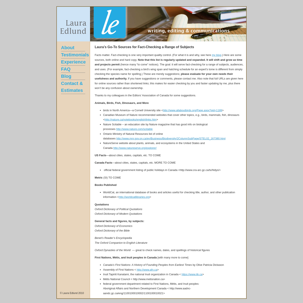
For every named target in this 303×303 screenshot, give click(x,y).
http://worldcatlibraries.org (134, 196)
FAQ (65, 69)
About (67, 47)
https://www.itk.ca (192, 274)
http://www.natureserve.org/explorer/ (135, 148)
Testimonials (75, 54)
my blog (216, 55)
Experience (73, 62)
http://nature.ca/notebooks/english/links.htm (130, 119)
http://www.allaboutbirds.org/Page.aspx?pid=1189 (192, 110)
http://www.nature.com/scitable (134, 129)
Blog (66, 76)
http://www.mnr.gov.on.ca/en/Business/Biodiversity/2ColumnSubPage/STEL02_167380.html (171, 138)
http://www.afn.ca (147, 269)
